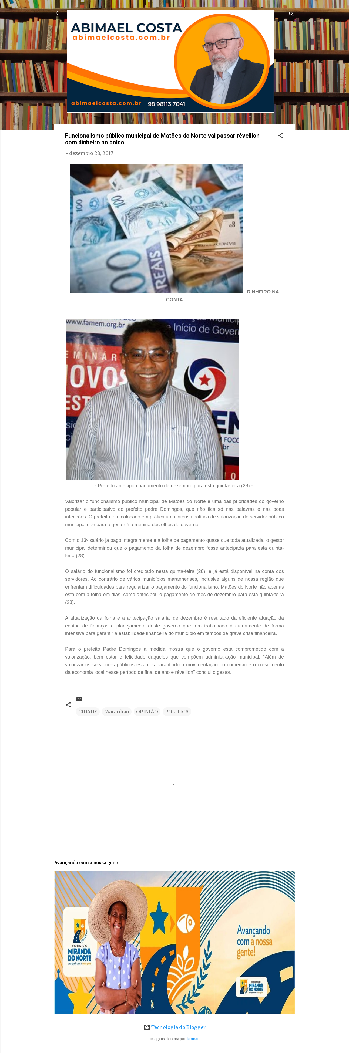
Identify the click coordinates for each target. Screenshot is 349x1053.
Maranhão (116, 711)
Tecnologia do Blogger (175, 1027)
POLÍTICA (177, 711)
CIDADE (87, 711)
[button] (280, 136)
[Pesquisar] (291, 14)
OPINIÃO (147, 711)
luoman (193, 1039)
